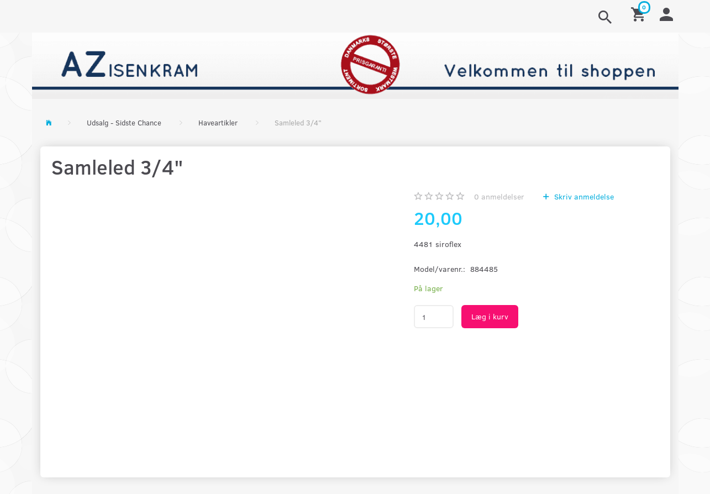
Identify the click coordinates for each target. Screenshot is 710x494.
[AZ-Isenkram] (355, 64)
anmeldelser (499, 196)
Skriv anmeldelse (583, 196)
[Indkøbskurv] (639, 13)
